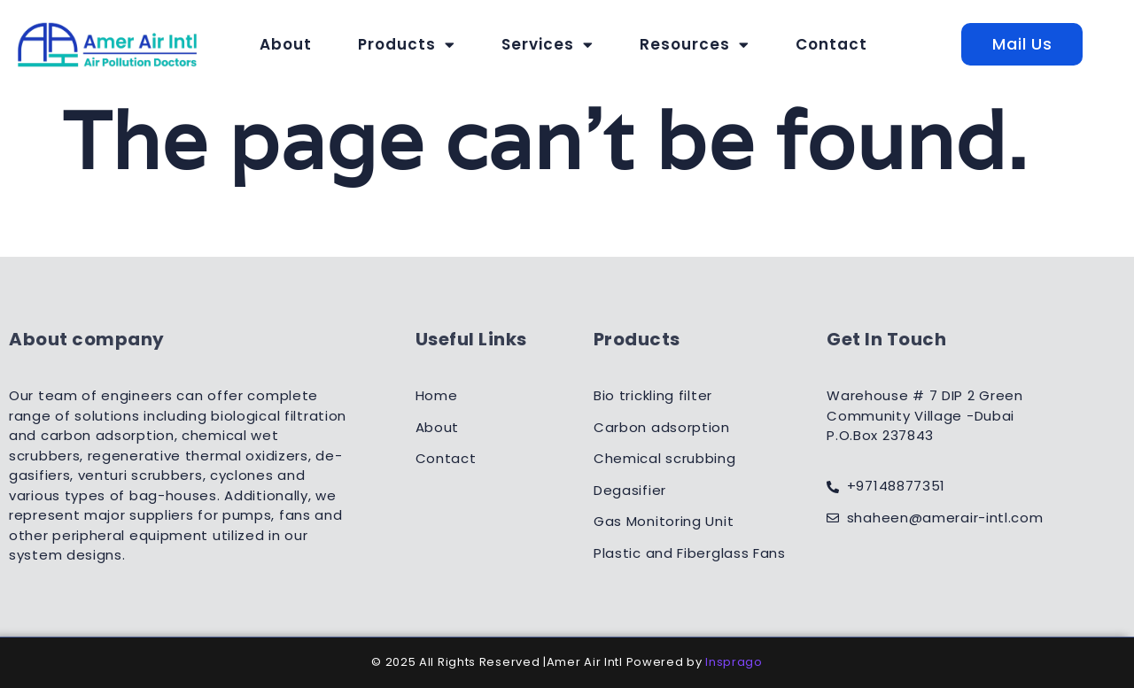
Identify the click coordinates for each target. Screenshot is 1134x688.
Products (406, 44)
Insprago (734, 661)
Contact (831, 44)
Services (547, 44)
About (286, 44)
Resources (695, 44)
